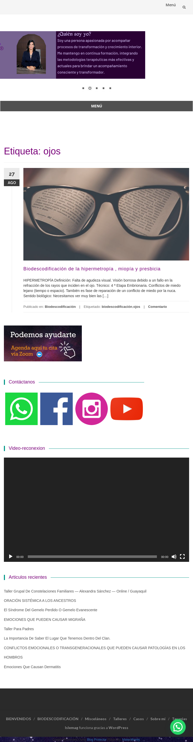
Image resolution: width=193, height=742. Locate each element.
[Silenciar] (174, 556)
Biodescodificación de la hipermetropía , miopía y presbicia (92, 268)
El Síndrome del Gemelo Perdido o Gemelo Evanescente (50, 610)
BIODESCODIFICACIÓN (57, 719)
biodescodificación (117, 307)
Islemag (71, 727)
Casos (138, 719)
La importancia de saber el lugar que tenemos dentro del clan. (57, 638)
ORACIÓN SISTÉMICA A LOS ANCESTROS (40, 600)
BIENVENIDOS (18, 719)
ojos (136, 307)
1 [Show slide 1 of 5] (83, 89)
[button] (178, 727)
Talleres (120, 719)
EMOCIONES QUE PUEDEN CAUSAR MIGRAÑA (44, 619)
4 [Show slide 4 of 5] (103, 89)
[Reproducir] (10, 556)
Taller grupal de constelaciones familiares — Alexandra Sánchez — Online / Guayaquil (75, 591)
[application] (96, 510)
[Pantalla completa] (182, 556)
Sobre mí (157, 719)
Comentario (157, 307)
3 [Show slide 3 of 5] (96, 89)
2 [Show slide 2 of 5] (90, 89)
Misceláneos (96, 719)
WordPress (118, 727)
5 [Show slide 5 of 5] (110, 89)
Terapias (179, 719)
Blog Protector (97, 739)
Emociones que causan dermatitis (32, 667)
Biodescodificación (60, 307)
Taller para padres (19, 629)
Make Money (130, 739)
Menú (171, 4)
